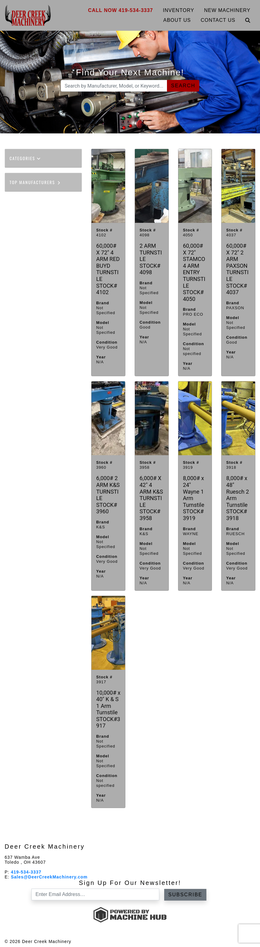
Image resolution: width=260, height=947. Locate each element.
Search (183, 85)
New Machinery (227, 10)
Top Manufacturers (35, 182)
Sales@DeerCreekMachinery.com (49, 876)
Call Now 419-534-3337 (120, 10)
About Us (177, 20)
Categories (25, 158)
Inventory (178, 10)
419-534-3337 (26, 872)
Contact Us (218, 20)
